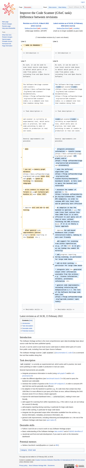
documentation (60, 353)
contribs (44, 28)
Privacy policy (23, 465)
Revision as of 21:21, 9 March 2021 (36, 23)
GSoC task (32, 450)
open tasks (50, 420)
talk (39, 28)
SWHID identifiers (75, 431)
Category (23, 450)
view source (36, 26)
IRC (57, 445)
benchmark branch (52, 378)
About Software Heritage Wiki (37, 465)
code (70, 353)
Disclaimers (51, 465)
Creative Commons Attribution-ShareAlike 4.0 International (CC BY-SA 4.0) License (60, 459)
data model (58, 431)
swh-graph (60, 373)
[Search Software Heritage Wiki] (76, 7)
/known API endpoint (56, 383)
